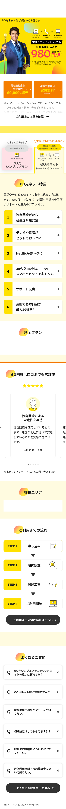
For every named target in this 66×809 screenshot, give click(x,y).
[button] (28, 464)
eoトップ (8, 804)
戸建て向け (20, 804)
